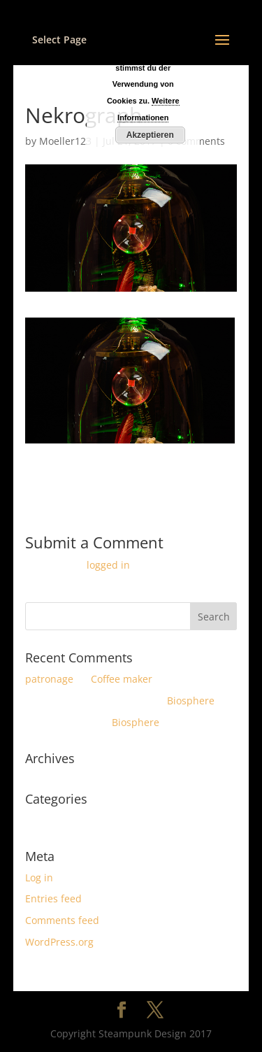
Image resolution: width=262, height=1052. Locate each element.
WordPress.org (59, 941)
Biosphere (190, 700)
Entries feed (53, 898)
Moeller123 (65, 141)
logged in (108, 564)
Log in (39, 877)
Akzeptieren (150, 135)
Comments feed (62, 920)
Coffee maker (121, 678)
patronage (49, 678)
